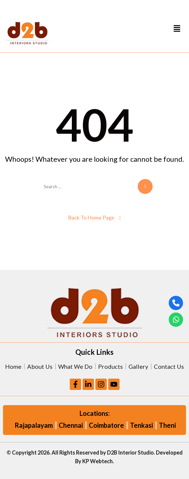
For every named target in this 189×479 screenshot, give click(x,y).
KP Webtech (97, 461)
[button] (177, 28)
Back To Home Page (91, 217)
